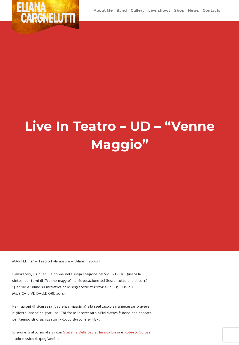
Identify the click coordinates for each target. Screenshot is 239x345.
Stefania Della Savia (79, 332)
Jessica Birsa (109, 332)
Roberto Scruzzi (138, 332)
